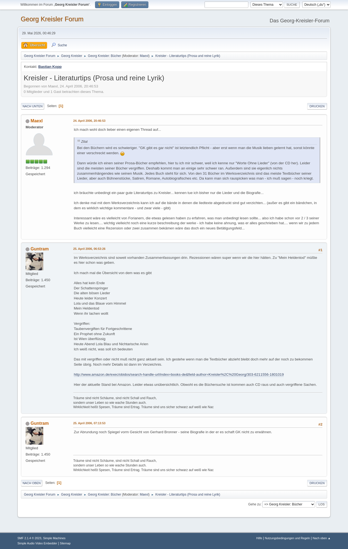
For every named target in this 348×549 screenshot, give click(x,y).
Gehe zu (254, 504)
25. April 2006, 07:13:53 (89, 423)
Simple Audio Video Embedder (37, 543)
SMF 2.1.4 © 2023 (29, 538)
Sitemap (65, 543)
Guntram (39, 249)
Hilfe (259, 538)
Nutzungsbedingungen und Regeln (287, 538)
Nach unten (32, 106)
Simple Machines (54, 538)
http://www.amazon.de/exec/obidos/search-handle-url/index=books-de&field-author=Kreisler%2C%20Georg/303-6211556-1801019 (179, 374)
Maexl (144, 56)
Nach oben (32, 483)
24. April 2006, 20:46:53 (89, 120)
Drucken (317, 106)
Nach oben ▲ (322, 538)
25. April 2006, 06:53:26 (89, 248)
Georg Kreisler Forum (52, 19)
